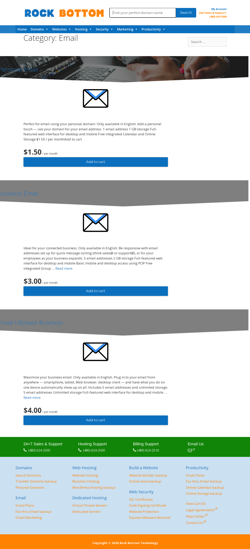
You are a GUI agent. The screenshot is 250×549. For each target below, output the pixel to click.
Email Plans (25, 505)
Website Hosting (85, 475)
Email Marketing (29, 517)
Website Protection (144, 511)
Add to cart (95, 162)
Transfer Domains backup (36, 481)
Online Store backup (145, 481)
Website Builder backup (148, 475)
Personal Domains (30, 487)
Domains (37, 29)
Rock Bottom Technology (139, 543)
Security (102, 29)
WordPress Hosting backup (93, 487)
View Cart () (195, 503)
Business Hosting (85, 481)
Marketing (125, 29)
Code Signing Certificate (147, 505)
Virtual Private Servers (89, 505)
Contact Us (194, 522)
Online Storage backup (204, 493)
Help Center (195, 516)
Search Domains (28, 475)
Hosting (81, 29)
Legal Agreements (200, 510)
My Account (219, 9)
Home (22, 29)
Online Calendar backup (205, 487)
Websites (59, 29)
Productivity (151, 29)
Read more (64, 268)
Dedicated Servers (86, 511)
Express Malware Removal (150, 517)
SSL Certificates (141, 499)
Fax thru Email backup (33, 511)
